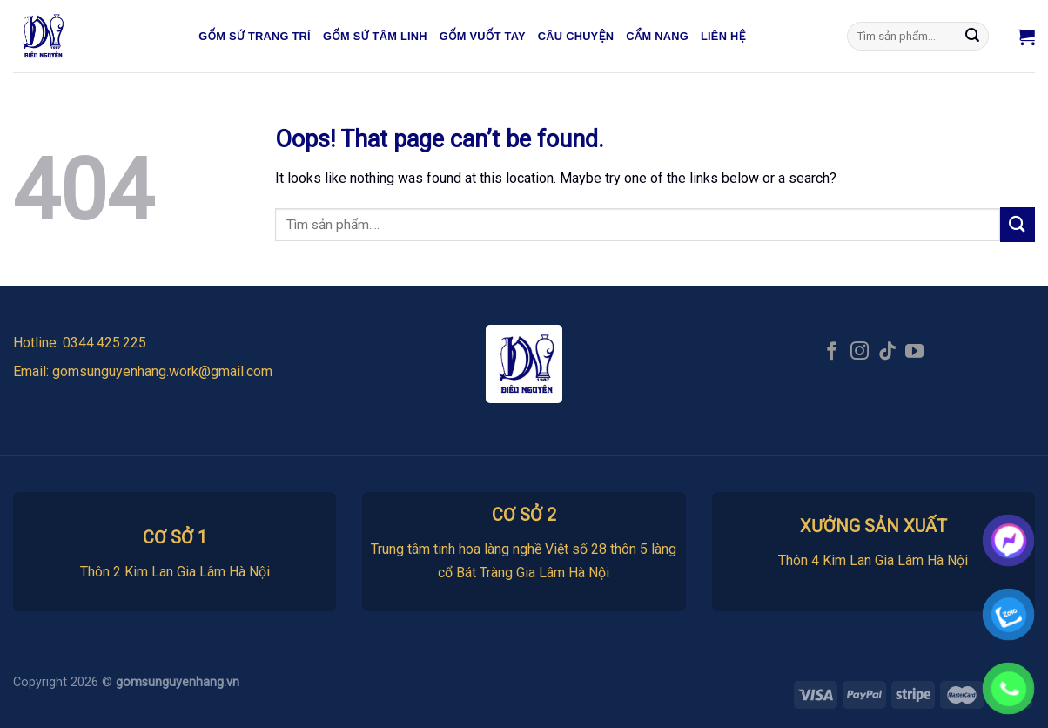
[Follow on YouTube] (914, 352)
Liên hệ (723, 36)
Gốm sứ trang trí (254, 36)
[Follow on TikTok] (887, 352)
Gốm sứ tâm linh (375, 36)
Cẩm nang (657, 36)
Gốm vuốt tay (483, 36)
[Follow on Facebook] (832, 352)
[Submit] (973, 36)
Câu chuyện (576, 36)
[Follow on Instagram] (859, 352)
